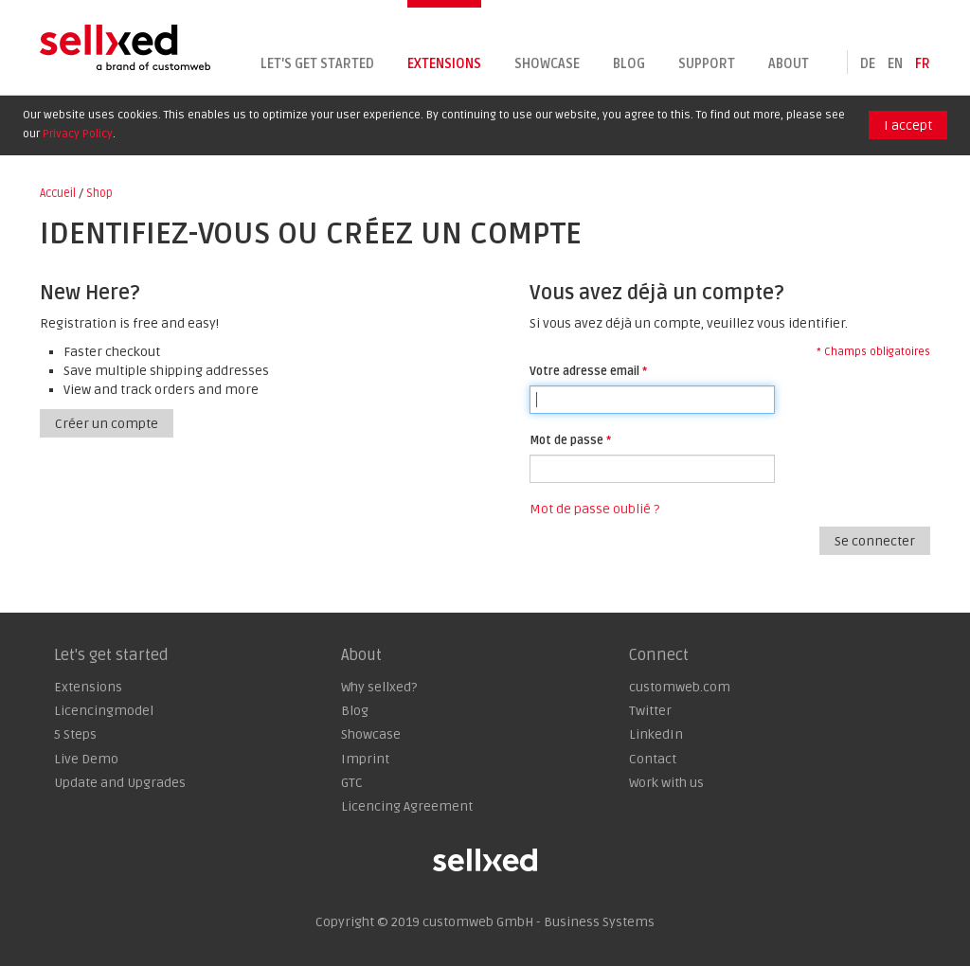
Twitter (650, 711)
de (867, 64)
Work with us (666, 783)
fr (922, 64)
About (788, 64)
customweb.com (679, 687)
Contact (652, 759)
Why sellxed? (379, 687)
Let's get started (317, 64)
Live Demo (86, 759)
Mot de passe (566, 440)
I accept (908, 125)
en (895, 64)
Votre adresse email (584, 371)
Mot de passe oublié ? (594, 509)
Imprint (365, 759)
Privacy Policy (78, 134)
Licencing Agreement (407, 806)
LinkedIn (656, 734)
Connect (659, 655)
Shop (99, 193)
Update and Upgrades (120, 783)
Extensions (444, 64)
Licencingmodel (103, 711)
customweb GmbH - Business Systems (538, 922)
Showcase (547, 64)
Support (706, 64)
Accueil (58, 193)
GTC (352, 783)
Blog (629, 64)
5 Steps (75, 734)
